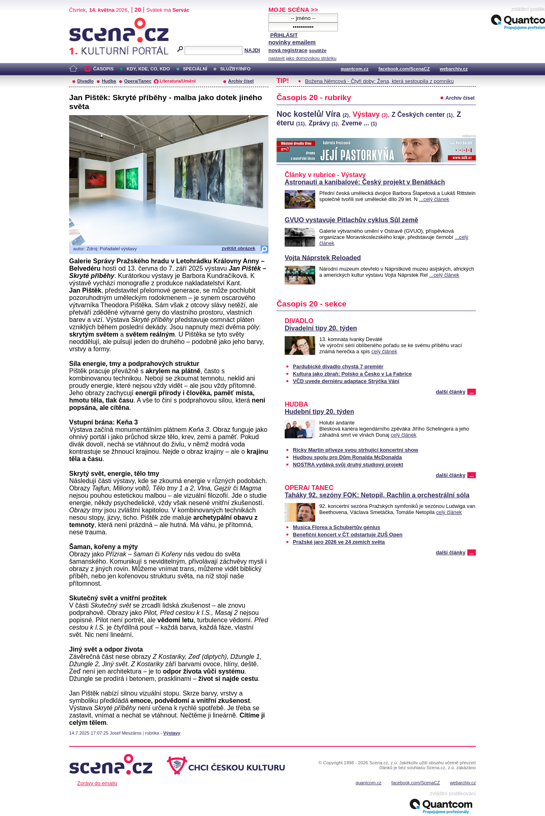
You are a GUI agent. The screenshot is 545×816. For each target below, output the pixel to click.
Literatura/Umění (177, 81)
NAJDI (252, 50)
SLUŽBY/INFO (235, 68)
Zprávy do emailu (97, 783)
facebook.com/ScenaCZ (404, 68)
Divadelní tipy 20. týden (321, 328)
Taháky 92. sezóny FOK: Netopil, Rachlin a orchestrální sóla (377, 495)
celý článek (384, 351)
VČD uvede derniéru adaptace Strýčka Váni (346, 381)
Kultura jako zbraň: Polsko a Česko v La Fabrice (352, 374)
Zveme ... (359, 123)
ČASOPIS (103, 68)
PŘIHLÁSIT (284, 35)
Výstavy (171, 733)
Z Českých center (422, 114)
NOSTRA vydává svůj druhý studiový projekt (348, 465)
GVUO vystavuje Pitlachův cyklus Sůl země (351, 220)
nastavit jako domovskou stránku (302, 58)
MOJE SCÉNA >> (293, 9)
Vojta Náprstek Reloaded (323, 257)
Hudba (109, 81)
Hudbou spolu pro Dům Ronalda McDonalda (347, 457)
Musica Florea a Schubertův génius (336, 527)
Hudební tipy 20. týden (319, 411)
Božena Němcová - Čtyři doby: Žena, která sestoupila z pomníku (379, 81)
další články (451, 392)
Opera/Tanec (137, 81)
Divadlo (85, 81)
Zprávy (323, 123)
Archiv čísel (241, 81)
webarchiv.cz (454, 68)
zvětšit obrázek (238, 248)
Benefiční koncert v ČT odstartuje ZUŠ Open (348, 535)
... (471, 392)
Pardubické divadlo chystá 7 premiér (338, 366)
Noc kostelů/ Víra (313, 113)
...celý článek (434, 199)
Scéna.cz (83, 21)
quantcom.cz (354, 68)
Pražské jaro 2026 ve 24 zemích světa (339, 542)
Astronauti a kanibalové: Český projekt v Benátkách (365, 182)
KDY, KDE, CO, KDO (148, 68)
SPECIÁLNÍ (195, 68)
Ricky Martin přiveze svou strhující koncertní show (355, 450)
